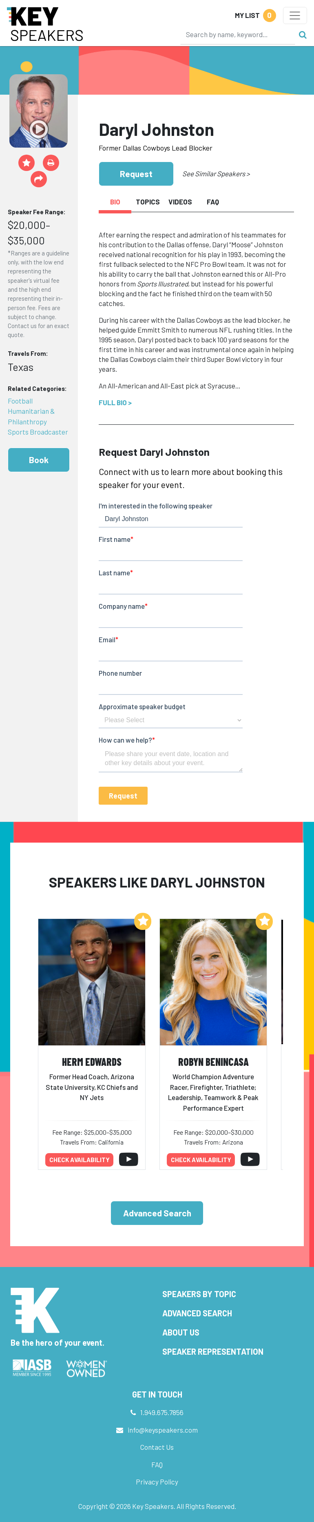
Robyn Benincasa (213, 1061)
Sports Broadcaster (38, 432)
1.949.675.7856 (162, 1412)
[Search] (237, 34)
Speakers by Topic (199, 1294)
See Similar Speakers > (216, 173)
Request (136, 174)
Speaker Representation (212, 1351)
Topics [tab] (148, 201)
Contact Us (157, 1447)
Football (20, 401)
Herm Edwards (92, 1061)
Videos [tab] (180, 201)
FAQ (157, 1464)
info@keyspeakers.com (163, 1430)
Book (39, 460)
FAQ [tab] (213, 201)
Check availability (79, 1159)
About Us (180, 1332)
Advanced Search (157, 1213)
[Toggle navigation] (295, 15)
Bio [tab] (115, 201)
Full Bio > (115, 402)
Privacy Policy (157, 1482)
